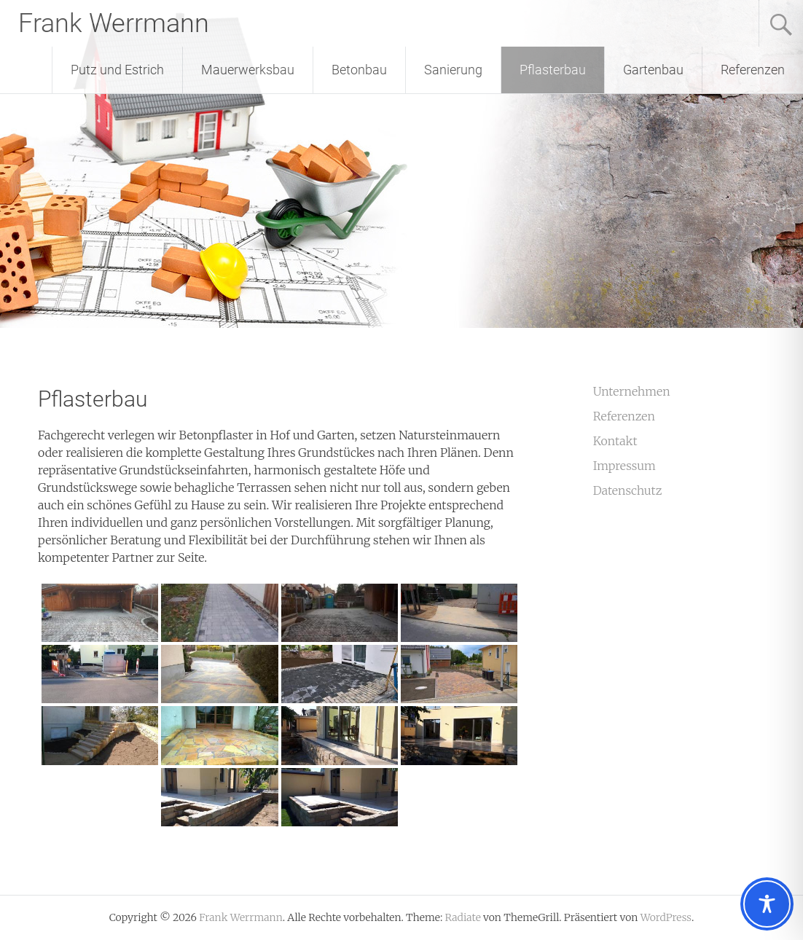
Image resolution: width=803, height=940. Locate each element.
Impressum (624, 465)
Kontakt (615, 441)
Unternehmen (631, 391)
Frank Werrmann (113, 23)
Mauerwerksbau (247, 69)
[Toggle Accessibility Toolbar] (767, 904)
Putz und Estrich (117, 69)
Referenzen (753, 69)
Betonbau (359, 69)
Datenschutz (627, 490)
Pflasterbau (553, 69)
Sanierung (453, 69)
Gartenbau (653, 69)
